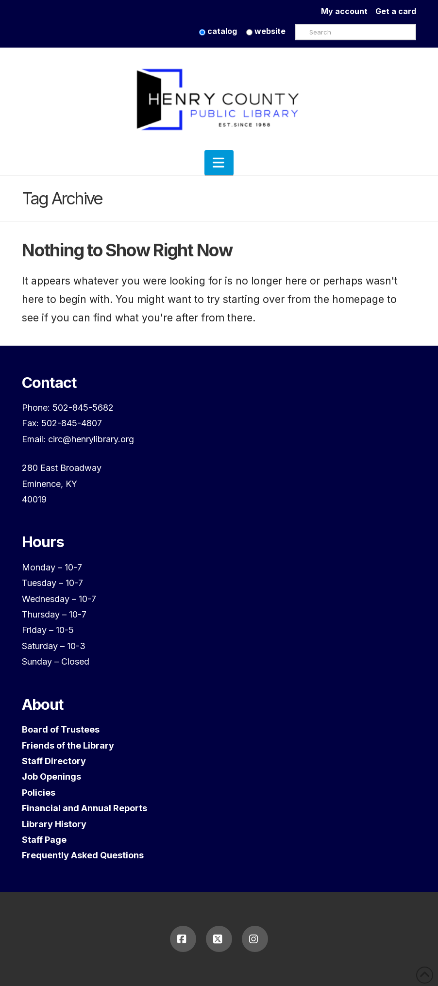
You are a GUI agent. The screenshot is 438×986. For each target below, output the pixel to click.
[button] (219, 162)
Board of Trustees (61, 729)
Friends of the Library (68, 745)
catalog (218, 31)
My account (348, 11)
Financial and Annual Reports (84, 808)
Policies (38, 792)
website (266, 31)
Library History (54, 824)
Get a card (395, 11)
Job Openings (51, 776)
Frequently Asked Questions (83, 855)
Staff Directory (54, 761)
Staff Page (44, 840)
